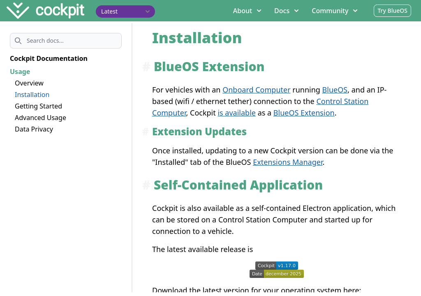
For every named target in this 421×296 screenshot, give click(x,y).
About (247, 10)
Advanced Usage (40, 117)
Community (334, 10)
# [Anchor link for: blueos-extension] (146, 66)
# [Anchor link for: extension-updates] (145, 131)
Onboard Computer (256, 90)
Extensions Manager (287, 162)
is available (236, 113)
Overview (29, 83)
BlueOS (335, 90)
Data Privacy (34, 129)
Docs (286, 10)
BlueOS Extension (304, 113)
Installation (32, 94)
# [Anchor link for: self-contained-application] (146, 184)
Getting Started (38, 106)
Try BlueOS (392, 10)
